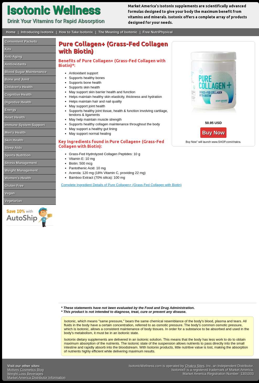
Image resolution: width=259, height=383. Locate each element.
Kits (8, 49)
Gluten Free (14, 186)
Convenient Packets (21, 41)
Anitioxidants (15, 64)
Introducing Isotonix (37, 32)
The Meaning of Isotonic (117, 32)
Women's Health (18, 178)
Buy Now (213, 133)
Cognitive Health (18, 95)
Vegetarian (13, 201)
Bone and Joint (17, 79)
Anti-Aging (13, 57)
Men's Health (15, 132)
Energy (10, 110)
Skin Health (14, 140)
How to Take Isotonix (76, 32)
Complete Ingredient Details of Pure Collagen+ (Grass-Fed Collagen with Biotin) (121, 185)
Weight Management (21, 170)
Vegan (10, 193)
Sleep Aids (13, 148)
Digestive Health (18, 102)
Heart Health (15, 117)
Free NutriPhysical (157, 32)
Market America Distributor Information (36, 378)
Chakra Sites (194, 366)
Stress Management (21, 163)
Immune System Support (25, 125)
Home (10, 32)
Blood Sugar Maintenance (26, 72)
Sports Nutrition (18, 155)
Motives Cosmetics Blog (25, 370)
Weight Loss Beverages (25, 374)
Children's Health (19, 87)
